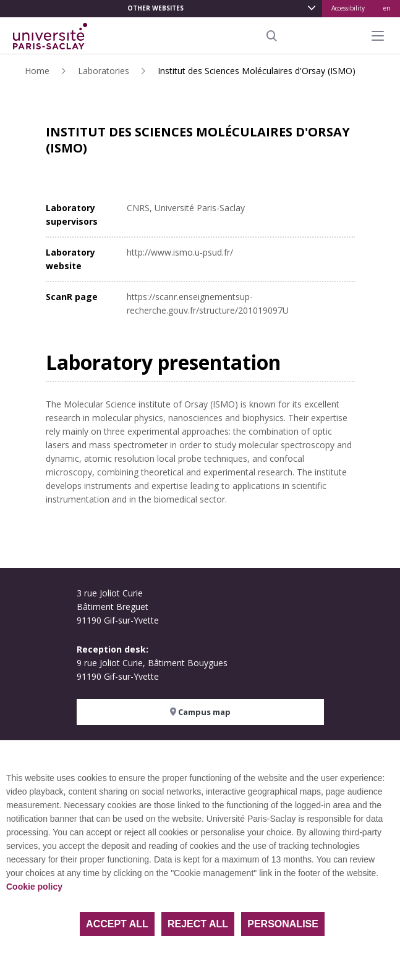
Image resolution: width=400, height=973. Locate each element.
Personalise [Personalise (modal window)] (282, 924)
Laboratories (103, 71)
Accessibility (348, 8)
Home (37, 71)
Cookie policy (34, 887)
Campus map (200, 711)
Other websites (155, 8)
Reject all (198, 924)
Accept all (117, 924)
